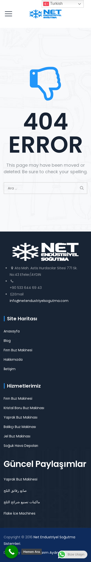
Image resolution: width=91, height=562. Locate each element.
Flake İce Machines (19, 513)
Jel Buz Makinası (17, 436)
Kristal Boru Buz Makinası (24, 407)
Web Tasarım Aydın (42, 552)
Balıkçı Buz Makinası (20, 426)
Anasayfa (12, 331)
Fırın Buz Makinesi (18, 350)
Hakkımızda (13, 359)
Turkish (53, 4)
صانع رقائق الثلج (15, 490)
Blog (7, 340)
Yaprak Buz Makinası (20, 417)
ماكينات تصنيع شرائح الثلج (22, 502)
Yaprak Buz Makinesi (20, 479)
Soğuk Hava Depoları (21, 445)
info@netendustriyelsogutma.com (39, 300)
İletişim (10, 369)
